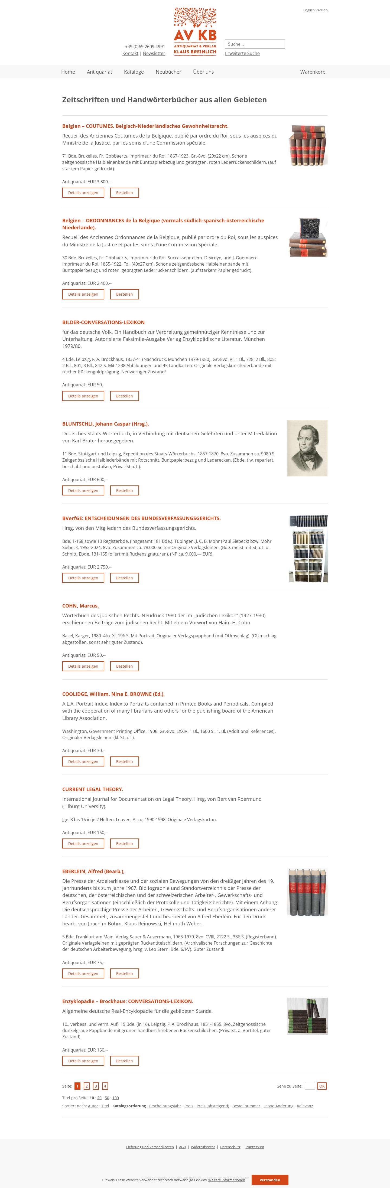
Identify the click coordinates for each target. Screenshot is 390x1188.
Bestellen (124, 192)
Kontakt (130, 53)
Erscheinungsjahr (165, 1105)
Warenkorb (313, 71)
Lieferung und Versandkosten (150, 1146)
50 (107, 1097)
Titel (105, 1105)
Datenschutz (230, 1146)
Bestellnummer (246, 1105)
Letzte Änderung (279, 1105)
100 (115, 1097)
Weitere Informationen (226, 1179)
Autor (93, 1105)
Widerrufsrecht (203, 1146)
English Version (315, 10)
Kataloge (134, 71)
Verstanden (270, 1179)
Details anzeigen (83, 192)
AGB (182, 1146)
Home (68, 71)
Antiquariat (99, 71)
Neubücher (168, 71)
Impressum (255, 1146)
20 (99, 1097)
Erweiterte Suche (242, 53)
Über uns (203, 71)
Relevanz (305, 1105)
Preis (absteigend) (213, 1105)
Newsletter (154, 53)
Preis (188, 1105)
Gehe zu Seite (289, 1086)
